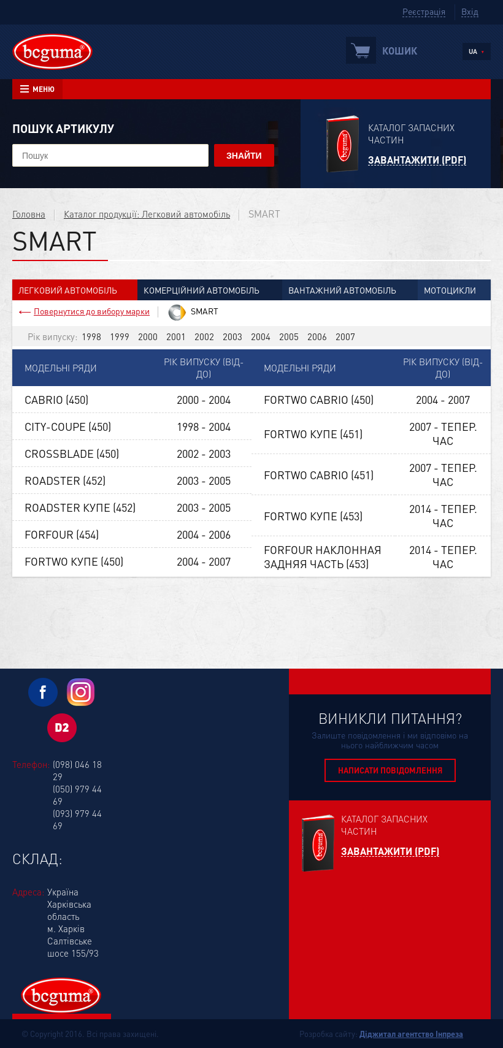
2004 (261, 336)
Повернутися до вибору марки (92, 310)
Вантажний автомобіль (342, 289)
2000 (148, 336)
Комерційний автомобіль (201, 289)
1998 (91, 336)
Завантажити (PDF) (417, 160)
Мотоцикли (450, 289)
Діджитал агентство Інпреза (411, 1033)
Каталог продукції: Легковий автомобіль (147, 214)
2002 (204, 336)
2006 (317, 336)
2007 (345, 336)
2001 (176, 336)
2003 (232, 336)
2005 (289, 336)
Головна (28, 214)
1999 (119, 336)
